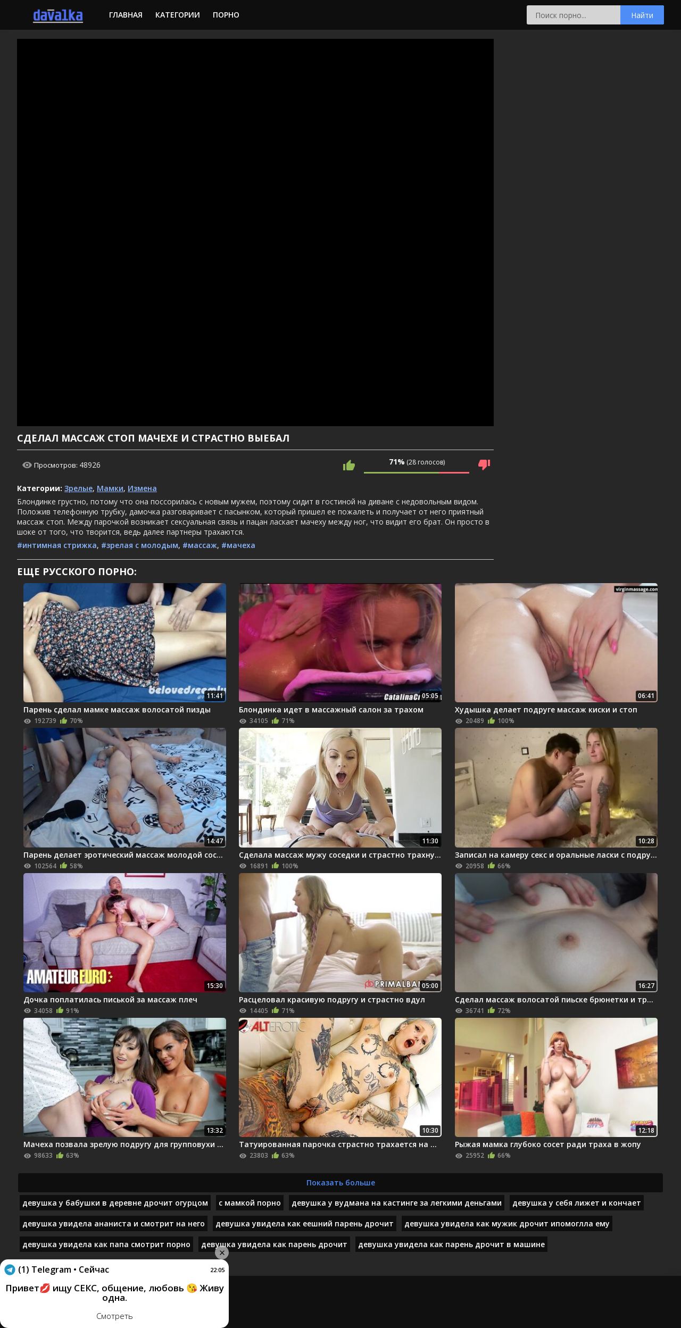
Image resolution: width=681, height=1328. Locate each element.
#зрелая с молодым (139, 545)
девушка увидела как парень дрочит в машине (451, 1244)
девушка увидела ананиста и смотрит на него (113, 1223)
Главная (126, 15)
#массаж (199, 545)
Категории (177, 15)
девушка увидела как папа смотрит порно (106, 1244)
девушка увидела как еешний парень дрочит (304, 1223)
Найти (642, 15)
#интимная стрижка (57, 545)
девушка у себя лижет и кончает (576, 1203)
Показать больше (340, 1182)
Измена (142, 488)
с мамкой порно (250, 1203)
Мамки (110, 488)
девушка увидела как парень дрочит (274, 1244)
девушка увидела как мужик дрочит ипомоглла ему (507, 1223)
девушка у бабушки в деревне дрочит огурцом (115, 1203)
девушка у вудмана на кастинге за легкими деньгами (397, 1203)
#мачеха (238, 545)
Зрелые (78, 488)
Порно (226, 15)
